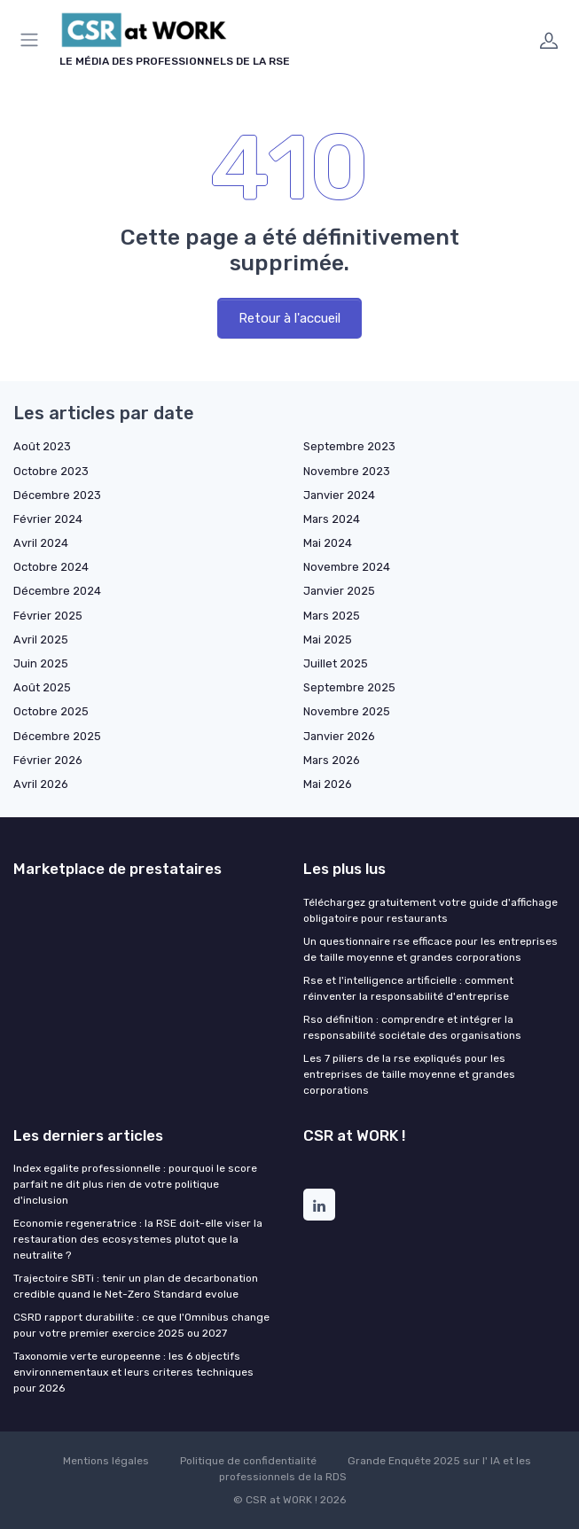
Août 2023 (42, 446)
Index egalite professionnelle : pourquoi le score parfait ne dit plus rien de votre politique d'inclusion (135, 1184)
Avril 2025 (40, 639)
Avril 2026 (40, 784)
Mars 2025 (331, 615)
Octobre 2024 (51, 566)
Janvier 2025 (339, 590)
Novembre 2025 (346, 711)
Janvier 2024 (339, 495)
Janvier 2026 (339, 736)
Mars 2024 (331, 519)
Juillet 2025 (335, 663)
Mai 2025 (327, 639)
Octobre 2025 (51, 711)
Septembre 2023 (349, 446)
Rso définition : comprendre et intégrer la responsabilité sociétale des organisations (412, 1027)
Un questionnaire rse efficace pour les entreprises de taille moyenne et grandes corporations (430, 949)
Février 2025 (47, 615)
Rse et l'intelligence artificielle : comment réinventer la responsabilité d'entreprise (408, 988)
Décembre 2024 (57, 590)
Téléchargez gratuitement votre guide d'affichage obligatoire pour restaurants (430, 910)
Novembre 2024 (346, 566)
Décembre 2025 (57, 736)
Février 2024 (47, 519)
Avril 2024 (40, 543)
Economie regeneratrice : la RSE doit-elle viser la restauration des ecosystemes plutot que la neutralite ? (137, 1239)
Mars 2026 (331, 760)
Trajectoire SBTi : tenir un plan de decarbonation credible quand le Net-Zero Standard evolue (135, 1286)
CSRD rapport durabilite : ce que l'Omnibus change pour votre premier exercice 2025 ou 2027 (141, 1325)
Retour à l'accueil (289, 318)
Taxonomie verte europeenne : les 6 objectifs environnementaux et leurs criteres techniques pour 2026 (133, 1372)
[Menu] (32, 40)
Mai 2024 (327, 543)
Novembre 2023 (346, 471)
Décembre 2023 (57, 495)
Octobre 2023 (51, 471)
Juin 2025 (40, 663)
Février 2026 (47, 760)
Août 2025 (42, 687)
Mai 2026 (327, 784)
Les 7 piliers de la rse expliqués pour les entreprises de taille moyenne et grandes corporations (409, 1074)
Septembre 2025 (349, 687)
